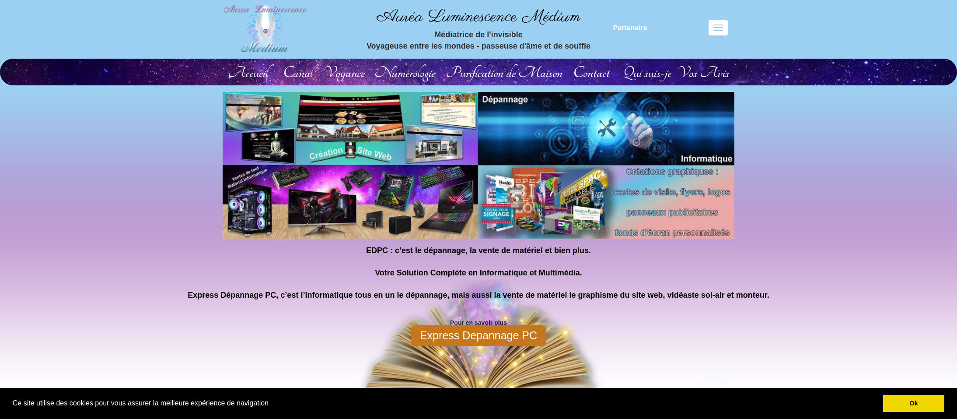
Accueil (248, 72)
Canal (298, 72)
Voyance (344, 72)
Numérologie (404, 72)
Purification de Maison (504, 72)
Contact (591, 72)
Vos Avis (703, 72)
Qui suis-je (647, 72)
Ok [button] (914, 403)
